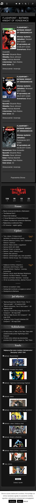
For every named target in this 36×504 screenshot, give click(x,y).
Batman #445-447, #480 (11, 247)
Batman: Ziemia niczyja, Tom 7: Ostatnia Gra (17, 258)
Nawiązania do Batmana (11, 291)
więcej (25, 501)
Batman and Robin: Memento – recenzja (15, 278)
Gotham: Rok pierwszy (10, 253)
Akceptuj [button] (12, 501)
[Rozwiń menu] (7, 4)
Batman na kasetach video (11, 287)
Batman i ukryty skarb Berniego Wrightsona (17, 273)
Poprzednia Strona (18, 178)
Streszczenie (7, 69)
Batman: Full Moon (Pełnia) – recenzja (15, 275)
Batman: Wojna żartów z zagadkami (14, 245)
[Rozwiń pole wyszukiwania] (33, 4)
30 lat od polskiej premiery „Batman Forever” (17, 280)
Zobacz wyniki (18, 482)
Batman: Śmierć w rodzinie (11, 249)
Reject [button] (20, 501)
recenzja (17, 69)
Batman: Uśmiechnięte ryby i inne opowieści (17, 255)
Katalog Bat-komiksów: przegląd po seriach (17, 289)
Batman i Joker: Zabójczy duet (13, 251)
